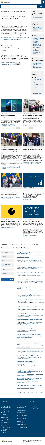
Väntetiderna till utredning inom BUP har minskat (28, 355)
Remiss (39, 282)
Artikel (28, 322)
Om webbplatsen (6, 420)
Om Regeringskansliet (7, 419)
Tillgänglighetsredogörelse (8, 429)
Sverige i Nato (36, 50)
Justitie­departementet (22, 414)
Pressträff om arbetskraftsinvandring (25, 266)
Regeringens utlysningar (7, 425)
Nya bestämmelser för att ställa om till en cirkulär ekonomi (30, 350)
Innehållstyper (8, 252)
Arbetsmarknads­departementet (20, 408)
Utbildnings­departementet (23, 426)
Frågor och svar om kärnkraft (29, 200)
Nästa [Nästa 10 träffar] (41, 392)
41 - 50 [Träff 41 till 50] (35, 392)
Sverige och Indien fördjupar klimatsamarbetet (27, 313)
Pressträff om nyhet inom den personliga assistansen (29, 260)
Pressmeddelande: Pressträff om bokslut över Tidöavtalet (11, 198)
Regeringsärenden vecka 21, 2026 (37, 64)
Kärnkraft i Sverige (27, 199)
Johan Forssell (21, 268)
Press (3, 412)
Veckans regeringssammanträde (7, 431)
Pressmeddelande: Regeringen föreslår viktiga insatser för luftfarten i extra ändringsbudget (11, 167)
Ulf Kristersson (35, 323)
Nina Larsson (29, 256)
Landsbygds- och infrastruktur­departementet (20, 421)
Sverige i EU (35, 49)
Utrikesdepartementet (21, 276)
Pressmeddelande (30, 254)
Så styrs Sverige (5, 411)
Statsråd (8, 260)
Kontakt (4, 414)
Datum (8, 269)
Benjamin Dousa (39, 275)
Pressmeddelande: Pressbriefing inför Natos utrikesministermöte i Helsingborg (11, 127)
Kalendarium (5, 417)
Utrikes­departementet (22, 427)
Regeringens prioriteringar (36, 42)
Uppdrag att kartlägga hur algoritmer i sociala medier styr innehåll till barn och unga (29, 252)
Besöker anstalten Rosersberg (37, 80)
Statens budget (36, 47)
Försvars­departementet (22, 412)
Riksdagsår (8, 273)
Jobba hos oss (5, 415)
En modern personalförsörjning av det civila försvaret (29, 294)
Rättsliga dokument (36, 295)
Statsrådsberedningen (30, 324)
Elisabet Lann (23, 388)
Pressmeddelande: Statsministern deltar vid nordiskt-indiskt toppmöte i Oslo (32, 165)
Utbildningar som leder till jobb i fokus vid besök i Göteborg (30, 329)
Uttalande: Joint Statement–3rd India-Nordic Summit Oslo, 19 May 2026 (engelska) (32, 163)
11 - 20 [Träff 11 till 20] (23, 392)
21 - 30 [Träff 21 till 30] (27, 392)
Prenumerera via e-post (7, 424)
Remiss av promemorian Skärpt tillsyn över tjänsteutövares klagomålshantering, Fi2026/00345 (30, 300)
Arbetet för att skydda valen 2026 (30, 235)
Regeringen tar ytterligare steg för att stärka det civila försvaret (29, 287)
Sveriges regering (6, 406)
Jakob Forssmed (24, 256)
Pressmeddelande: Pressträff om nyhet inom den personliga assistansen (15, 38)
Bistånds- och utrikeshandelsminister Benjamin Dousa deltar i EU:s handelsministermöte (30, 273)
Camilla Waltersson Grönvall (38, 85)
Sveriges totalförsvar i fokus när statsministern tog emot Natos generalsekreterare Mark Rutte (29, 320)
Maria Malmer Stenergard (22, 323)
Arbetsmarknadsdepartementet (23, 257)
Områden (8, 256)
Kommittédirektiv (30, 345)
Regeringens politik (6, 407)
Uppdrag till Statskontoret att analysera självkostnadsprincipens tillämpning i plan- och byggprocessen (27, 363)
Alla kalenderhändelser (37, 92)
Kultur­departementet (21, 418)
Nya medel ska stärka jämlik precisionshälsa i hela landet (29, 385)
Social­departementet (21, 424)
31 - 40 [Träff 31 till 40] (31, 392)
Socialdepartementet (29, 262)
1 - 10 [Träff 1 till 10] (19, 392)
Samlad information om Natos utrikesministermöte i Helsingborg (8, 125)
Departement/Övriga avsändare (8, 265)
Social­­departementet (37, 88)
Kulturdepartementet (21, 347)
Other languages (6, 422)
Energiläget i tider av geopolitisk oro (9, 227)
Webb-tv (36, 261)
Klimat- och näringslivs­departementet (22, 416)
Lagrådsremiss (29, 295)
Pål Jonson (29, 323)
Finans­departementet (21, 410)
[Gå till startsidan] (6, 2)
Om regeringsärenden (37, 67)
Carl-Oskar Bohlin (39, 289)
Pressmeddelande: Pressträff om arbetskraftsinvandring (11, 63)
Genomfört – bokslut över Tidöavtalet (9, 196)
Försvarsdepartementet (21, 290)
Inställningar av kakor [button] (37, 442)
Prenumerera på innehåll (7, 280)
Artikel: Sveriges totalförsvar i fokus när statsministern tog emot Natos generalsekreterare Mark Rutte (34, 127)
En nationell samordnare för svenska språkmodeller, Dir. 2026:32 (29, 343)
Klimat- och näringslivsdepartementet (24, 283)
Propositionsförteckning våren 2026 (38, 39)
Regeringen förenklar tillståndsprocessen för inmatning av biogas (30, 307)
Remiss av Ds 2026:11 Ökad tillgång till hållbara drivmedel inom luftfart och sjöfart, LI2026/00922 (29, 379)
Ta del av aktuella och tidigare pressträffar (37, 29)
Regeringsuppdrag (30, 365)
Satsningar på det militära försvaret (37, 45)
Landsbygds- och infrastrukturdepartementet (27, 382)
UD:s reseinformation (37, 17)
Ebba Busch (38, 309)
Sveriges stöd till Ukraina (36, 53)
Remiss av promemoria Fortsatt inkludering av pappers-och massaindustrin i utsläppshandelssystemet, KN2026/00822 (30, 280)
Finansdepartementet (21, 303)
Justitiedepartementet (21, 269)
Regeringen (28, 296)
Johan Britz (38, 315)
